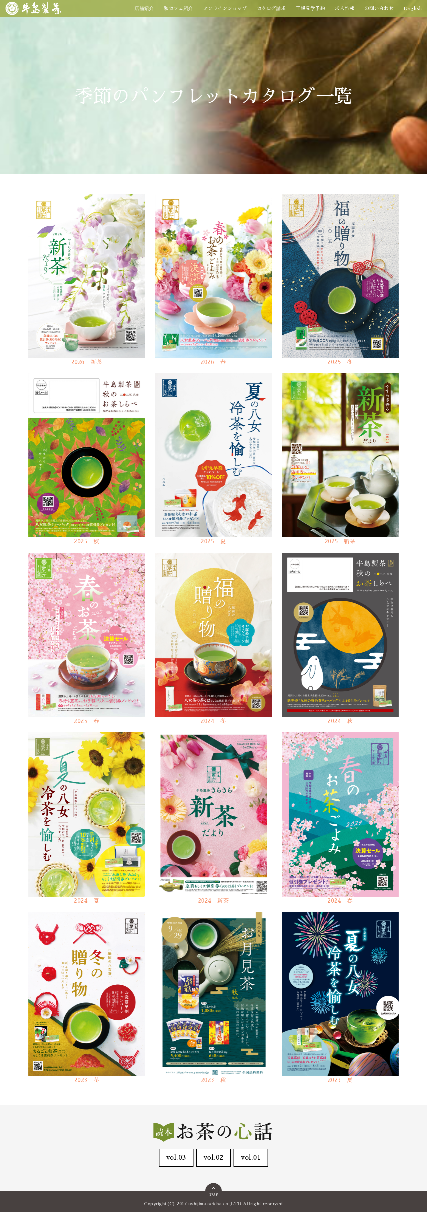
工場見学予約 (310, 8)
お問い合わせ (379, 8)
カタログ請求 (271, 8)
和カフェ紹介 (178, 8)
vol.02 (213, 1158)
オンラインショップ (225, 8)
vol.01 (253, 1158)
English (413, 8)
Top (214, 1191)
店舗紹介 (144, 8)
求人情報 (344, 8)
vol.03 (174, 1158)
